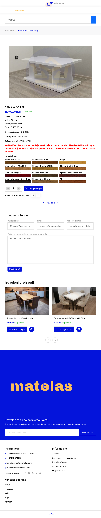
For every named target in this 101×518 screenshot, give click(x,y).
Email (39, 221)
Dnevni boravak (23, 141)
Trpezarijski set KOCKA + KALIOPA (69, 318)
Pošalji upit (14, 269)
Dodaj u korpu (33, 188)
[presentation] (47, 340)
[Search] (48, 20)
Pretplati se (87, 432)
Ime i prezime (13, 221)
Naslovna (9, 30)
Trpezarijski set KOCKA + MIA (20, 318)
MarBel (50, 514)
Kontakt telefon (74, 221)
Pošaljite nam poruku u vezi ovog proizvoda (27, 234)
